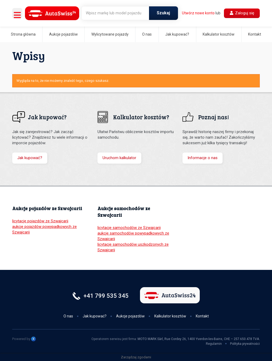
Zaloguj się (242, 13)
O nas (147, 34)
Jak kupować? (177, 34)
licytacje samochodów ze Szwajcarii (129, 227)
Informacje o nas (203, 157)
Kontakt (254, 34)
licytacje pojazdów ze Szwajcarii (40, 221)
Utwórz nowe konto (198, 13)
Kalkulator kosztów (219, 34)
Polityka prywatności (245, 344)
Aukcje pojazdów (63, 34)
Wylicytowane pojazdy (110, 34)
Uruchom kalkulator (119, 157)
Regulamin (214, 344)
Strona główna (23, 34)
